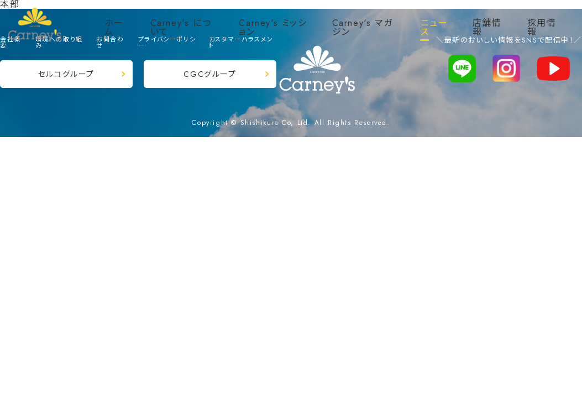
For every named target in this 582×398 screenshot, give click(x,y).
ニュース (434, 27)
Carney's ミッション (273, 27)
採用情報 (542, 27)
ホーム (114, 27)
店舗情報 (487, 27)
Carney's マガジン (362, 27)
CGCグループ (209, 74)
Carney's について (181, 27)
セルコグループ (66, 74)
